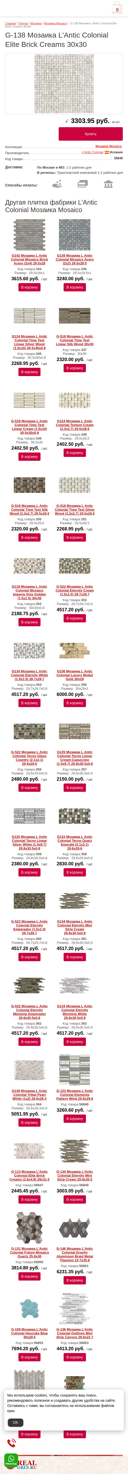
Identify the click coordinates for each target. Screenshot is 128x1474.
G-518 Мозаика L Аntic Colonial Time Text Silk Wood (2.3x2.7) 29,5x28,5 (29, 509)
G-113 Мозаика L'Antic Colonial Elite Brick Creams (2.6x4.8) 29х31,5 (30, 1175)
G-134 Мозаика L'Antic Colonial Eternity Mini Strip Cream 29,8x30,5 (74, 1175)
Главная (10, 23)
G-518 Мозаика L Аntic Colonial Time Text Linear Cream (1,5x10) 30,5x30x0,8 (29, 427)
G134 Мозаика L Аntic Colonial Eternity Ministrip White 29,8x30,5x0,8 (74, 1012)
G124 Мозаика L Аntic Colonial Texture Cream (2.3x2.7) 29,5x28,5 (74, 425)
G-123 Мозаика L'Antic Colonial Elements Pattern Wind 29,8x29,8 (74, 1095)
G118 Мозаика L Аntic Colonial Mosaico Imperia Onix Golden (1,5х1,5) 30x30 (29, 592)
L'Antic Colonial (92, 152)
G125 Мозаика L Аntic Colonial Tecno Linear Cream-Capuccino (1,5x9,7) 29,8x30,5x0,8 (75, 758)
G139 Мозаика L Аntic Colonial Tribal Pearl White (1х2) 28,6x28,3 (29, 1095)
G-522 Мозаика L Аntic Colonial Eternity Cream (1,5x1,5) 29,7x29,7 (75, 590)
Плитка (23, 23)
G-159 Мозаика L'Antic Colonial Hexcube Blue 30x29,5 (29, 1333)
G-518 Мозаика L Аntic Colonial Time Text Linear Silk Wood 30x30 (74, 340)
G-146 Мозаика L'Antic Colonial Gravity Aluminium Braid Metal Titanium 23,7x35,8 (74, 1254)
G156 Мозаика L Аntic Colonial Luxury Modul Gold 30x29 (75, 675)
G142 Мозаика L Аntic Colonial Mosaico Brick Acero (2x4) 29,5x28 (29, 259)
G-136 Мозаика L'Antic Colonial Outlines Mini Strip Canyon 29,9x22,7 (74, 1333)
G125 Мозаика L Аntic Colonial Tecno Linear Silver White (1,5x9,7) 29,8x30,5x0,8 (29, 842)
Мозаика (36, 23)
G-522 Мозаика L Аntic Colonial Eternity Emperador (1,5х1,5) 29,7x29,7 (29, 927)
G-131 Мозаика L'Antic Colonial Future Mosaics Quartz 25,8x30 (29, 1252)
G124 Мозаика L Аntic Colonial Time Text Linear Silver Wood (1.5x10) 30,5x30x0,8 (29, 342)
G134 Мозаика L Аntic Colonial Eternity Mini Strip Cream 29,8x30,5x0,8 (74, 927)
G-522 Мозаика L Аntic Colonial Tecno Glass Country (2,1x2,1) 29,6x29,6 (29, 758)
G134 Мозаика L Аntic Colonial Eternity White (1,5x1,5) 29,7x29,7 (29, 675)
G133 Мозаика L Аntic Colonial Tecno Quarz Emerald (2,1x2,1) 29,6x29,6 (74, 842)
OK (15, 1422)
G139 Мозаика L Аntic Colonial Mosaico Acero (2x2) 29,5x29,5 (75, 259)
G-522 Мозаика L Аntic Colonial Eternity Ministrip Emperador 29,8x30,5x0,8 (29, 1012)
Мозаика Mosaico (55, 23)
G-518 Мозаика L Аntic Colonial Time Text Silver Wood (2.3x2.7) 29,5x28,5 (75, 509)
